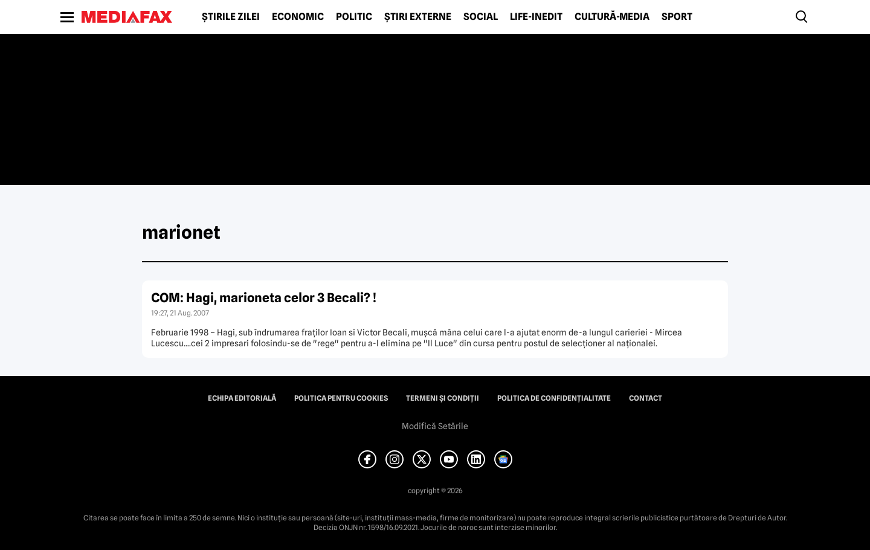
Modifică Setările (435, 426)
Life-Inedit (536, 17)
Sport (677, 17)
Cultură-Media (612, 17)
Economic (298, 17)
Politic (354, 17)
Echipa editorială (242, 398)
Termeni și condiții (442, 398)
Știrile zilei (231, 17)
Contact (645, 398)
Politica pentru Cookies (341, 398)
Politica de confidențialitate (554, 398)
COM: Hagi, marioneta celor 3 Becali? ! (263, 297)
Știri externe (417, 17)
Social (480, 17)
